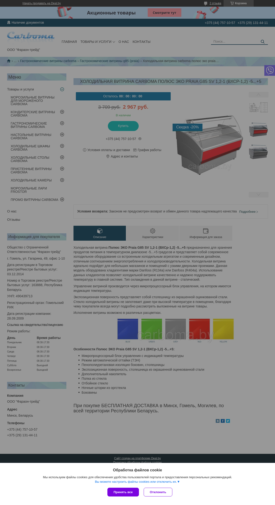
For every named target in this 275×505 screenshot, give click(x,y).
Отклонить (158, 492)
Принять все (123, 492)
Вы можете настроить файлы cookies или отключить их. (136, 481)
